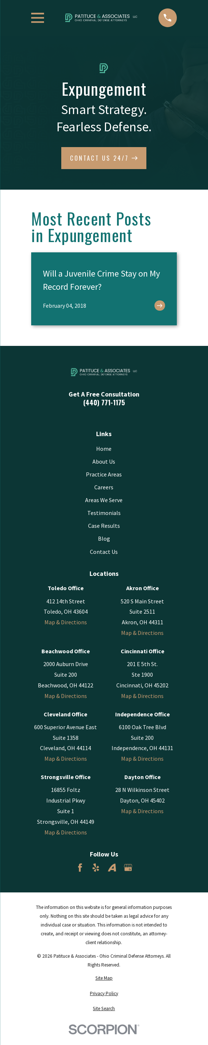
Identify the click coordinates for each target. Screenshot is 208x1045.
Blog (104, 538)
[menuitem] (104, 978)
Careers (103, 487)
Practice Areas (104, 474)
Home (104, 448)
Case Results (104, 525)
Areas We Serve (104, 500)
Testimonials (104, 512)
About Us (103, 461)
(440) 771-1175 (104, 402)
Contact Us (104, 551)
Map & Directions (65, 622)
